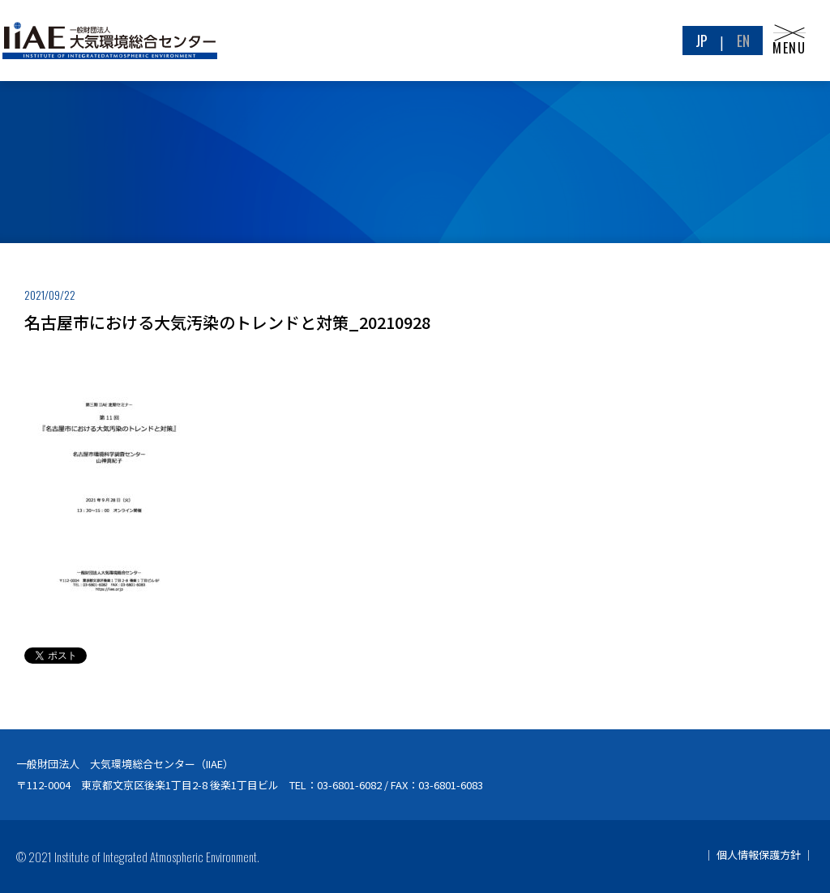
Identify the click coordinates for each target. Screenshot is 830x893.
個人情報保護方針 (759, 854)
